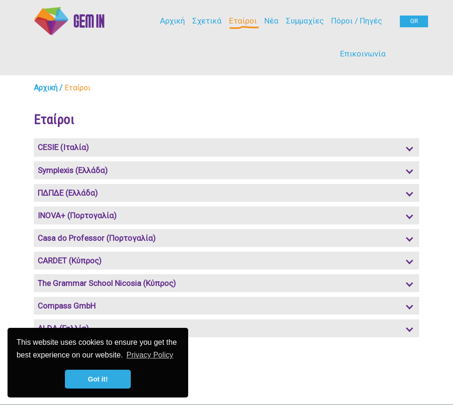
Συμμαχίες (305, 20)
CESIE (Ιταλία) (63, 147)
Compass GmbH (66, 305)
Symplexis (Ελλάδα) (73, 170)
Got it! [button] (98, 379)
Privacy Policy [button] (150, 355)
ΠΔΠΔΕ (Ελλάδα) (68, 193)
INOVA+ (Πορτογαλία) (77, 215)
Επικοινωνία (363, 53)
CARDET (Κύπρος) (70, 260)
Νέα (271, 20)
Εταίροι (243, 20)
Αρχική (172, 20)
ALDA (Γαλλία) (63, 328)
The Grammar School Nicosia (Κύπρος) (107, 283)
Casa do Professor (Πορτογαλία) (97, 238)
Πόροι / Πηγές (356, 20)
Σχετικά (207, 20)
